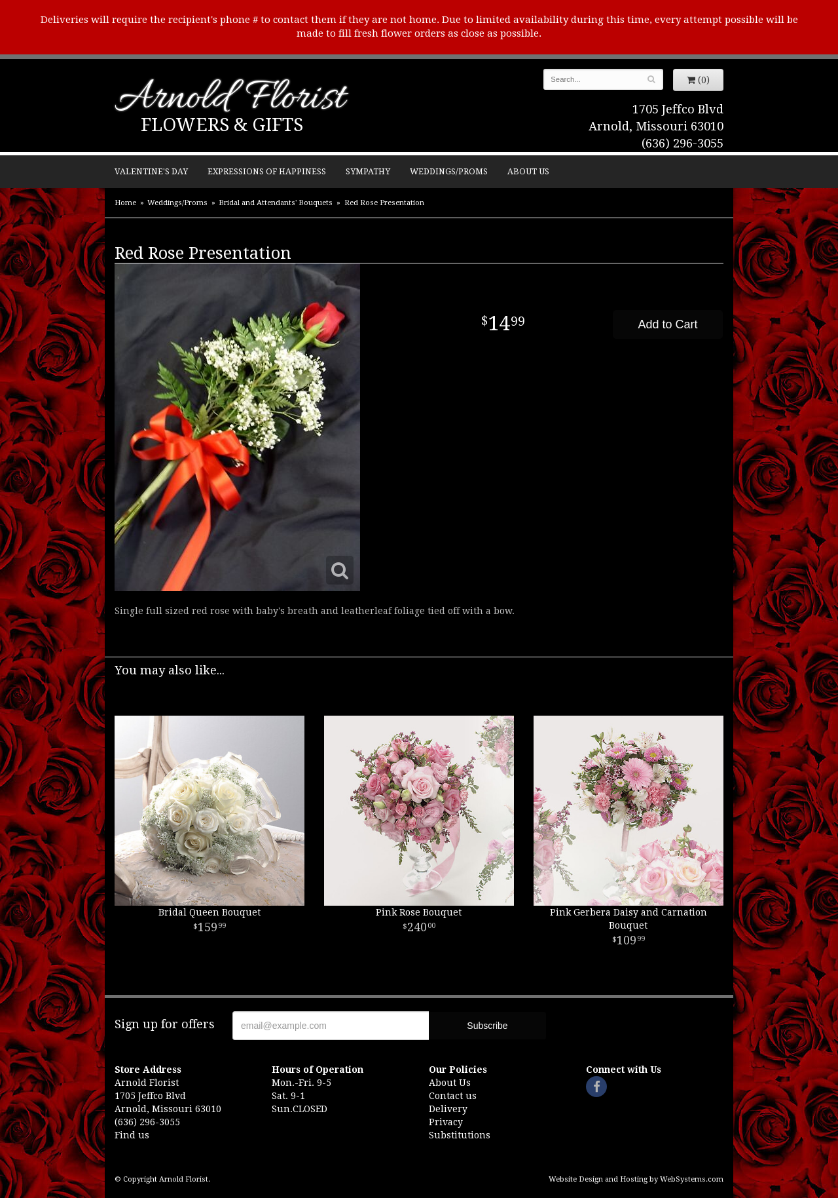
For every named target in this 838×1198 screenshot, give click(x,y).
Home (125, 203)
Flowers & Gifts (222, 125)
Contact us (453, 1096)
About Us (528, 171)
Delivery (448, 1109)
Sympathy (368, 171)
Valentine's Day (151, 171)
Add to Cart (667, 324)
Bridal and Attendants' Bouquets (276, 203)
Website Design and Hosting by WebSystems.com (636, 1179)
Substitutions (459, 1135)
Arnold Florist (230, 99)
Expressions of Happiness (267, 171)
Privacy (446, 1122)
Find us (132, 1135)
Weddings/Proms (449, 171)
